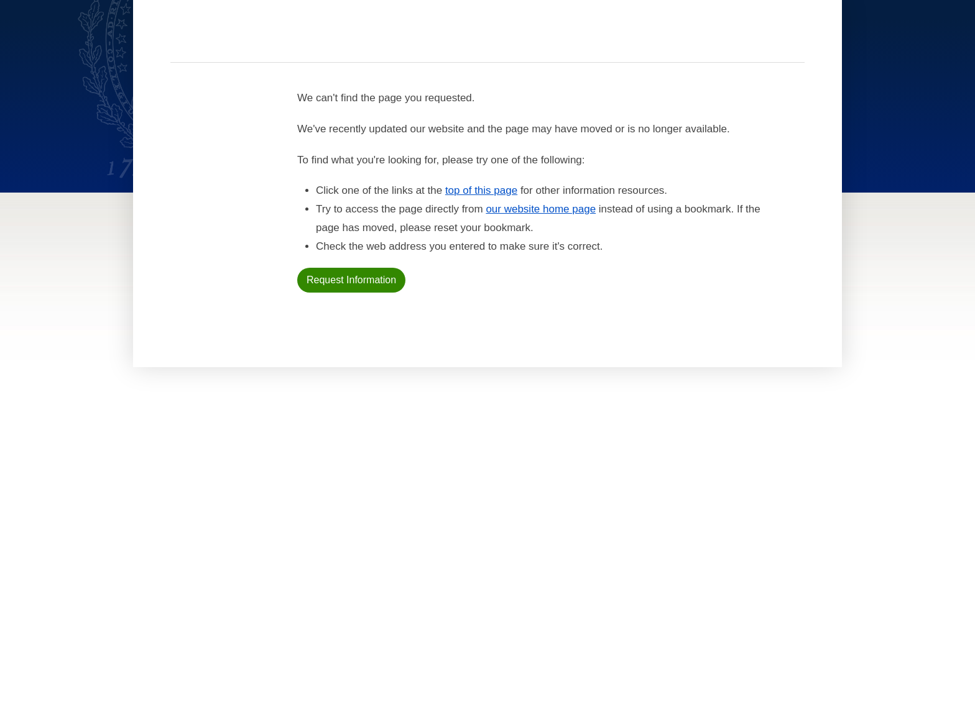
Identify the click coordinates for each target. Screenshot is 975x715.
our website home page (541, 290)
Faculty (310, 502)
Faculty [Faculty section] (501, 40)
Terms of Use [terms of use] (570, 524)
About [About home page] (307, 524)
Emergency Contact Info (594, 547)
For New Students (438, 491)
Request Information (351, 360)
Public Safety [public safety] (572, 535)
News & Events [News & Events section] (565, 40)
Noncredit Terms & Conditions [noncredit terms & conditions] (604, 502)
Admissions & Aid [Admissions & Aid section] (434, 40)
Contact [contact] (669, 40)
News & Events (322, 513)
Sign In (839, 40)
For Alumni (424, 547)
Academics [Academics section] (360, 40)
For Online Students (443, 524)
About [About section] (625, 40)
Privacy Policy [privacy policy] (573, 513)
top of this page (481, 271)
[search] (707, 37)
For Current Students (447, 502)
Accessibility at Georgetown (603, 491)
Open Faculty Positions (448, 567)
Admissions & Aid (326, 491)
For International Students (458, 513)
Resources (775, 40)
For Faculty (427, 535)
